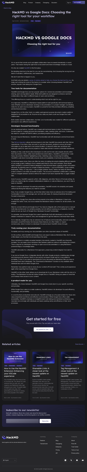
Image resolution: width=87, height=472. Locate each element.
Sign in (69, 2)
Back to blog (7, 8)
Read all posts (79, 344)
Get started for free (43, 330)
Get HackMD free (78, 2)
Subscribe (45, 421)
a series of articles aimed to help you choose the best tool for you (49, 80)
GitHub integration (20, 142)
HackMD (27, 68)
